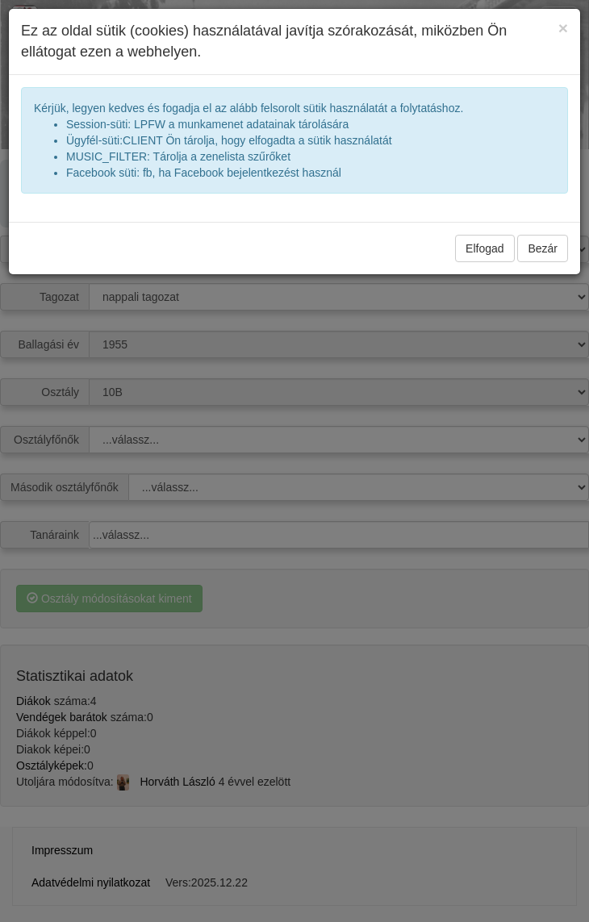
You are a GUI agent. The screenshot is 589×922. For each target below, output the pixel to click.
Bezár (543, 248)
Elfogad (484, 248)
